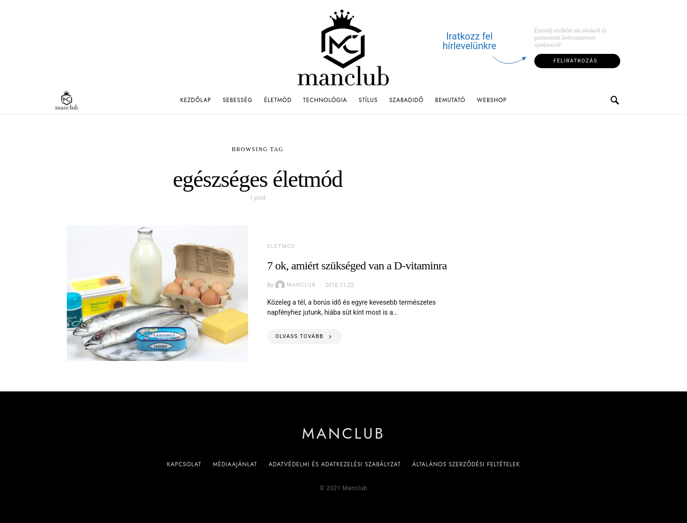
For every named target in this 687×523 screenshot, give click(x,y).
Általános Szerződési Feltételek (466, 464)
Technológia (325, 100)
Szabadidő (406, 100)
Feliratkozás (575, 61)
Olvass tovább (299, 336)
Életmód (277, 100)
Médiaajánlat (235, 464)
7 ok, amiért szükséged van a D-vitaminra (357, 265)
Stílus (368, 100)
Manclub (295, 285)
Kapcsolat (184, 464)
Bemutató (450, 100)
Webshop (492, 100)
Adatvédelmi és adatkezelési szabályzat (335, 464)
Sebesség (238, 100)
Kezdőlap (195, 100)
